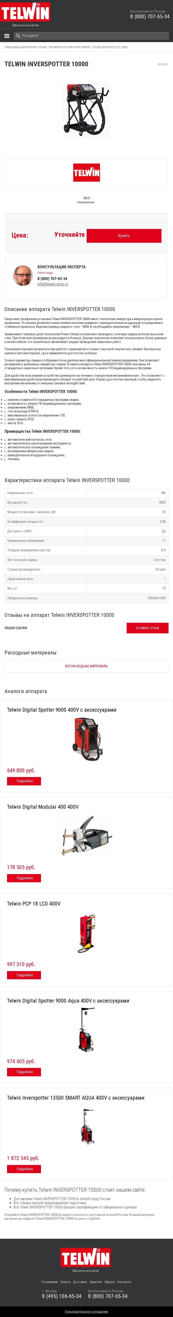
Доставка (80, 1282)
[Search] (91, 36)
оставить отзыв (147, 628)
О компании (50, 1282)
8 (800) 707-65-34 (150, 16)
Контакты (124, 1282)
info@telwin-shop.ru (53, 284)
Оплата (65, 1282)
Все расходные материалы (86, 666)
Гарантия (96, 1282)
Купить (124, 235)
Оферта (109, 1282)
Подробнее (25, 781)
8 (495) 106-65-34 (61, 1296)
